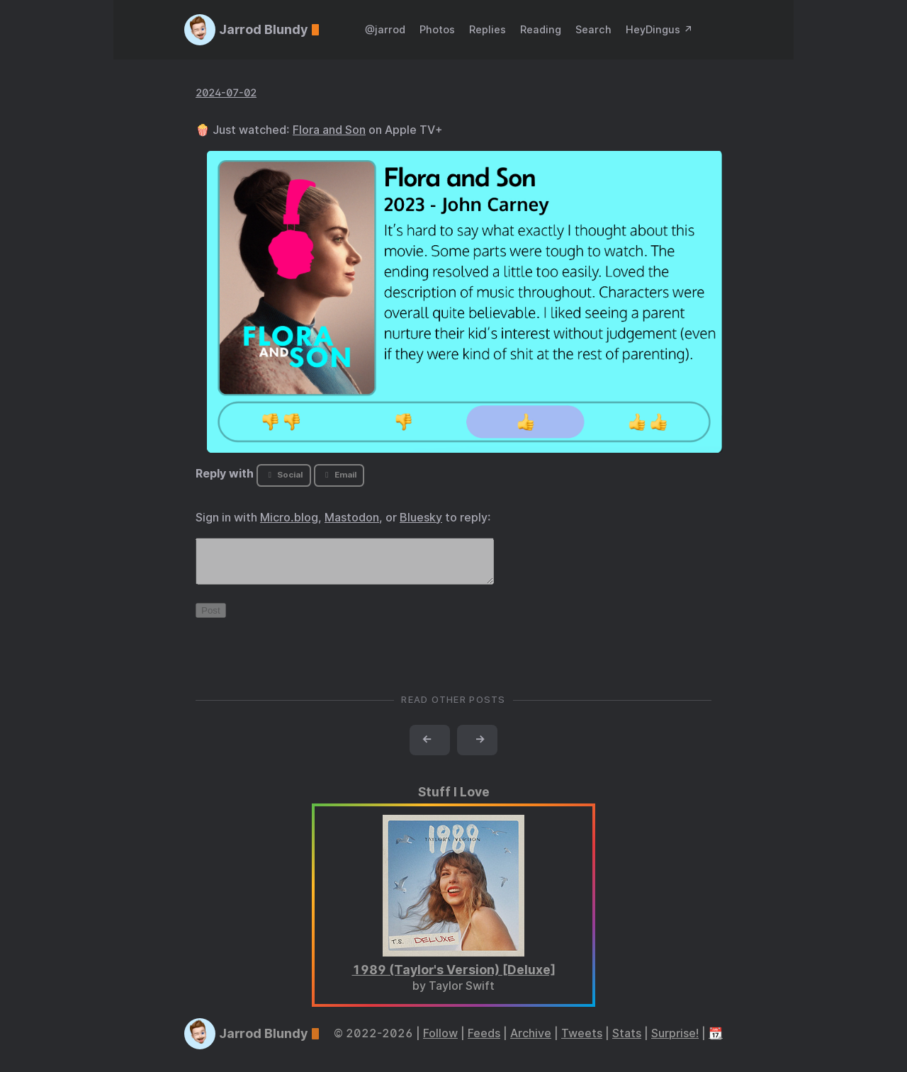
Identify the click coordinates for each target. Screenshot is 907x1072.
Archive (530, 1042)
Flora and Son (329, 130)
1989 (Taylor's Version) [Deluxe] (454, 978)
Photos (437, 29)
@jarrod (385, 29)
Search (593, 29)
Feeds (484, 1042)
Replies (487, 29)
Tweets (581, 1042)
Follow (440, 1042)
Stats (626, 1042)
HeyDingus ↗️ (659, 29)
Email (339, 475)
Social (284, 475)
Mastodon (352, 517)
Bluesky (421, 517)
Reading (540, 29)
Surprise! (675, 1042)
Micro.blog (289, 517)
